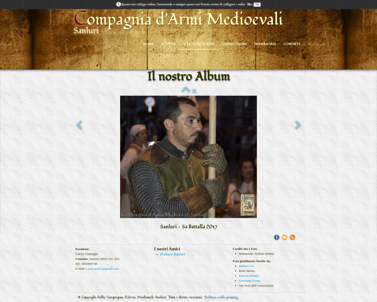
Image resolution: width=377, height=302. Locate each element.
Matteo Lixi (246, 266)
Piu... (249, 4)
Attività (168, 44)
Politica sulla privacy (221, 297)
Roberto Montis (249, 276)
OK (257, 4)
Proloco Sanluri (172, 254)
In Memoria (265, 44)
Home (148, 44)
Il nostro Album (199, 44)
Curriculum (234, 44)
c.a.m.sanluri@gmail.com (102, 268)
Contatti (291, 44)
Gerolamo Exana (249, 280)
